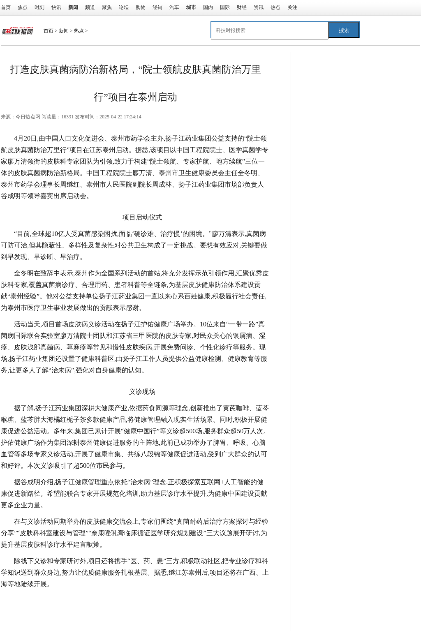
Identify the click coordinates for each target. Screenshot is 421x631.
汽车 (174, 7)
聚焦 (107, 7)
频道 (90, 7)
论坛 (124, 7)
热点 (275, 7)
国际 (225, 7)
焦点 (23, 7)
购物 (141, 7)
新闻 (64, 31)
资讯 (259, 7)
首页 (6, 7)
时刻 (39, 7)
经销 (157, 7)
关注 (292, 7)
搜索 (344, 30)
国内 (208, 7)
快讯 (56, 7)
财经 (242, 7)
